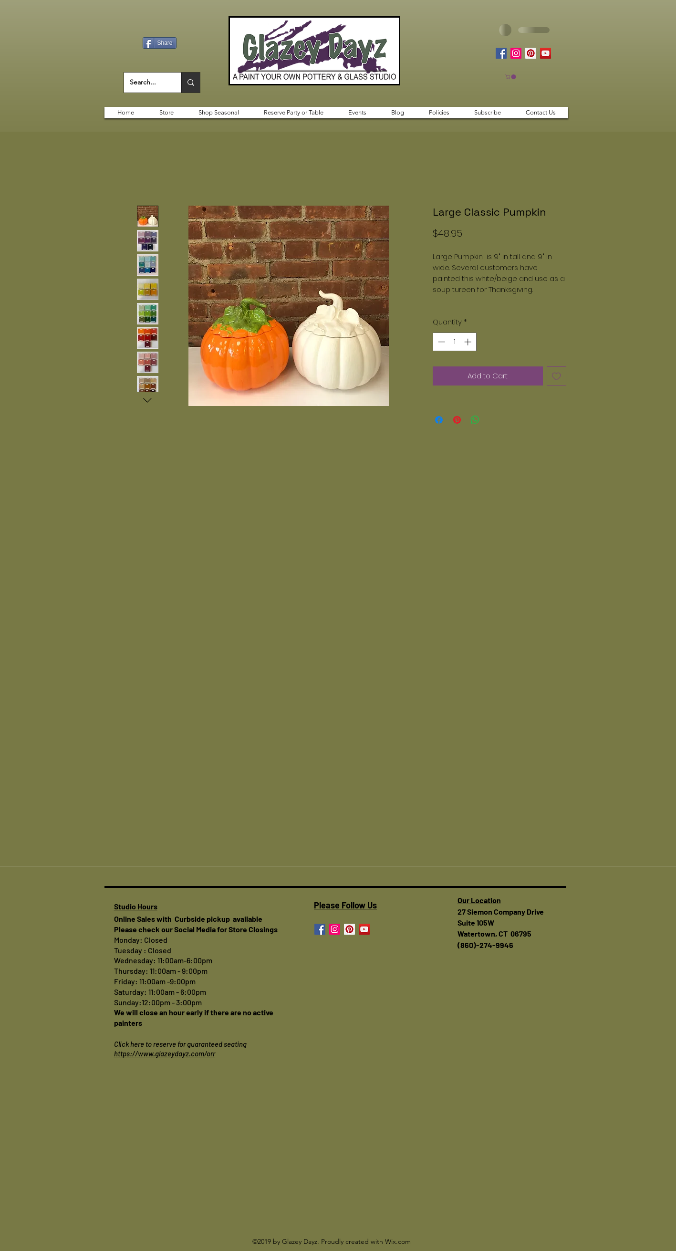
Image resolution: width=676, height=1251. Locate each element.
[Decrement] (440, 342)
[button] (511, 76)
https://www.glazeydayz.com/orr (164, 1053)
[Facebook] (501, 53)
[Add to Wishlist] (556, 376)
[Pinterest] (530, 53)
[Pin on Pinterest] (457, 420)
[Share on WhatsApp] (475, 420)
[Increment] (468, 342)
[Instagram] (515, 53)
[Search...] (145, 83)
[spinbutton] (454, 342)
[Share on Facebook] (439, 420)
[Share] (160, 43)
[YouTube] (545, 53)
